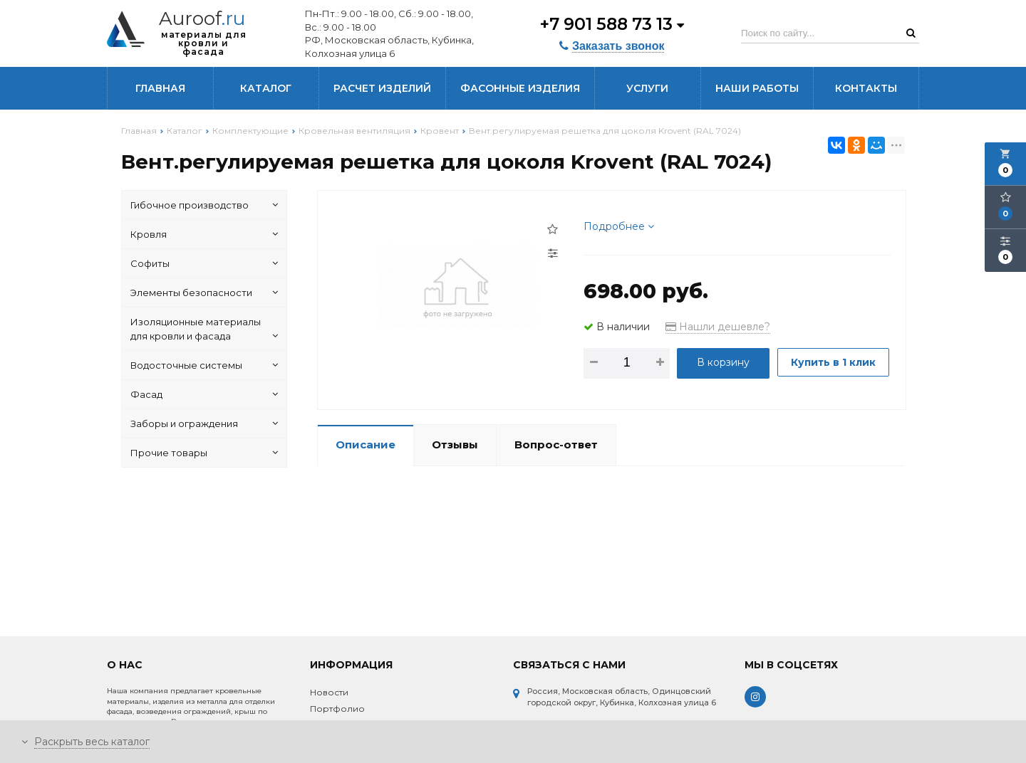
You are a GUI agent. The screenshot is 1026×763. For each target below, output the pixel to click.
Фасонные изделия (520, 88)
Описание (365, 468)
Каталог (265, 88)
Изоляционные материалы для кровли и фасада (204, 329)
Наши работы (757, 88)
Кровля (204, 234)
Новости (329, 692)
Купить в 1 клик (640, 397)
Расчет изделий (382, 88)
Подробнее (619, 226)
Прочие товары (204, 453)
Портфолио (337, 708)
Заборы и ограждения (204, 423)
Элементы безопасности (204, 292)
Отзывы (455, 468)
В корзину (723, 362)
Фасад (204, 394)
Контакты (866, 88)
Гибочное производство (204, 205)
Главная (160, 88)
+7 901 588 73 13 (611, 23)
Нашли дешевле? (717, 326)
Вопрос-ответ (556, 468)
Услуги (647, 88)
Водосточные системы (204, 365)
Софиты (204, 263)
